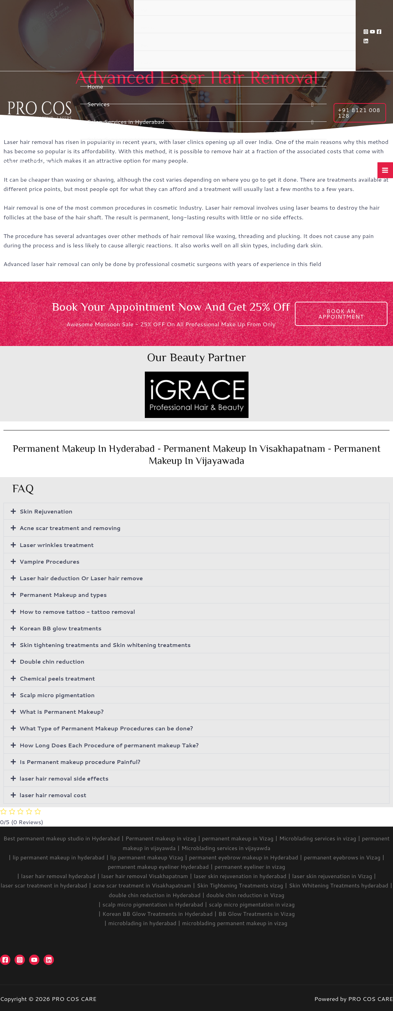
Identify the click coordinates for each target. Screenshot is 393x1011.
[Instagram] (366, 31)
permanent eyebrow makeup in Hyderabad (245, 855)
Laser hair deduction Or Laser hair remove (84, 577)
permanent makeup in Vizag (254, 836)
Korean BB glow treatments (62, 627)
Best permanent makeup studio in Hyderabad (71, 836)
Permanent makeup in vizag (174, 836)
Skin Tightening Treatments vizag (259, 884)
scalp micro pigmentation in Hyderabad (151, 902)
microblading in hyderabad (140, 921)
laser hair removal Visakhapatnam (142, 874)
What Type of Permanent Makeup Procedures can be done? (110, 727)
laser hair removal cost (55, 793)
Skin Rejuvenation (47, 511)
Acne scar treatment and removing (72, 527)
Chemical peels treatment (59, 677)
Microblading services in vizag (338, 836)
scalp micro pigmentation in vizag (254, 902)
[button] (196, 511)
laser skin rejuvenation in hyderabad (242, 874)
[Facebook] (379, 31)
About (145, 10)
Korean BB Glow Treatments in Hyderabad (156, 912)
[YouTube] (372, 31)
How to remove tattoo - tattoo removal (80, 611)
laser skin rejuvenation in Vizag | (340, 874)
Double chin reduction (53, 660)
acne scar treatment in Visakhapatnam (156, 884)
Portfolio (148, 27)
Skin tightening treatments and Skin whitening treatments (109, 644)
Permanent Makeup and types (65, 594)
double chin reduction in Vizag (264, 893)
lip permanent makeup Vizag (144, 855)
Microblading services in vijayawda (242, 846)
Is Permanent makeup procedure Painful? (83, 760)
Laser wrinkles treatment (58, 544)
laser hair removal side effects (66, 777)
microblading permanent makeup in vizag (237, 921)
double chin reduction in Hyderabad (170, 893)
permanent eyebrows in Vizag (348, 855)
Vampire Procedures (51, 561)
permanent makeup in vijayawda (147, 846)
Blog (144, 45)
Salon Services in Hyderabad (125, 121)
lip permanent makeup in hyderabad (52, 855)
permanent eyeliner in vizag (252, 865)
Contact (147, 63)
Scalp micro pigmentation (59, 694)
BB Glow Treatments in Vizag (259, 912)
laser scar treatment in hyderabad (54, 884)
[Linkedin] (366, 41)
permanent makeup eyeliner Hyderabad (156, 865)
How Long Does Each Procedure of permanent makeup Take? (113, 743)
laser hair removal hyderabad (52, 874)
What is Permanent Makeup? (64, 710)
